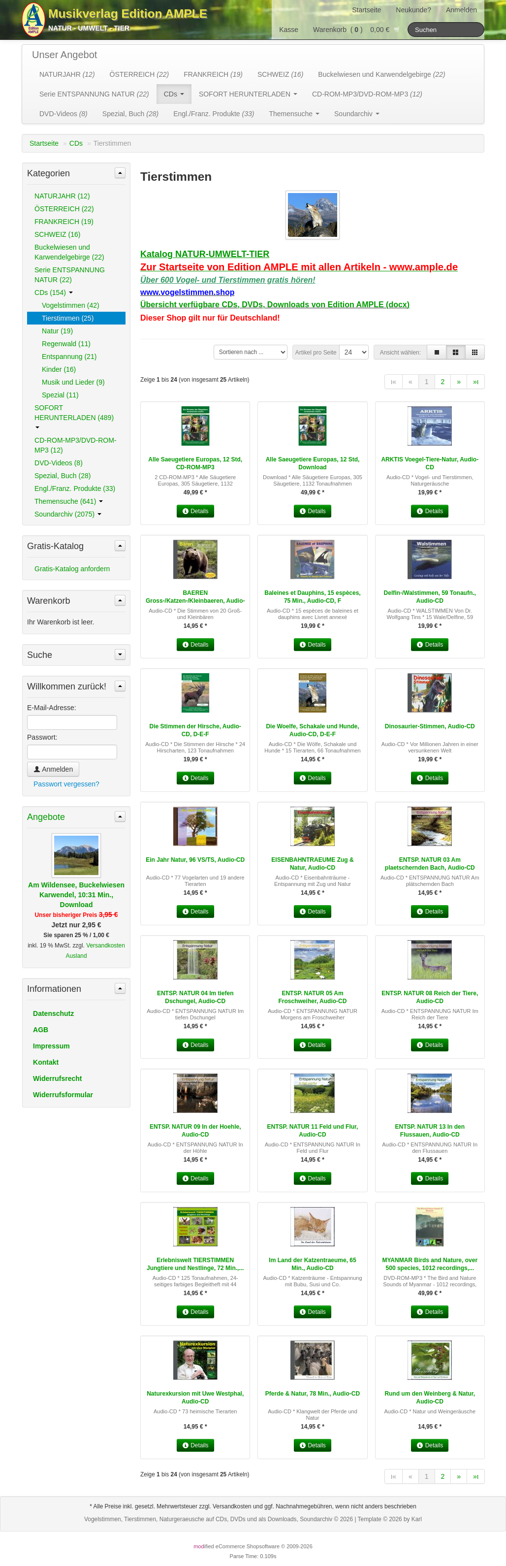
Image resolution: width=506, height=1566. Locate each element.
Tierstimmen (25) (68, 318)
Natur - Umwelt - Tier (88, 28)
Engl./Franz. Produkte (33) (74, 488)
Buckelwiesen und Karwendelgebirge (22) (69, 252)
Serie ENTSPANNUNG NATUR (94, 94)
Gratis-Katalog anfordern (72, 569)
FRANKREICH (213, 74)
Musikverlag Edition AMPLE (127, 13)
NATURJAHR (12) (62, 196)
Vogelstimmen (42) (70, 305)
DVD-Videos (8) (58, 463)
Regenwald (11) (66, 344)
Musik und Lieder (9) (73, 382)
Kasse (288, 29)
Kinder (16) (59, 369)
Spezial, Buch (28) (62, 476)
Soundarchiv (357, 114)
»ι (475, 382)
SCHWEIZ (280, 74)
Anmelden (461, 10)
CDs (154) (53, 292)
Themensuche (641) (68, 501)
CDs (174, 94)
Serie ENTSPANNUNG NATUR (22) (69, 275)
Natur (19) (57, 331)
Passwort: (42, 737)
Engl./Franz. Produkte (213, 114)
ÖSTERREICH (139, 74)
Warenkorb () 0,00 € (356, 29)
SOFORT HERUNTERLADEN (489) (74, 416)
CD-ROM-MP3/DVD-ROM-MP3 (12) (75, 445)
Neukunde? (413, 10)
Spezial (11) (60, 395)
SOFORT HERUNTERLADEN (248, 94)
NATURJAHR (67, 74)
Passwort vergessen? (66, 784)
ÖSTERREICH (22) (64, 209)
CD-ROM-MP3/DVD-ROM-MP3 (367, 94)
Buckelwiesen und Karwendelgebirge (381, 74)
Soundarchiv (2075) (67, 514)
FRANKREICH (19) (64, 222)
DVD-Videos (63, 114)
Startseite (366, 10)
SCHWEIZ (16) (57, 234)
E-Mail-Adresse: (51, 708)
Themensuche (294, 114)
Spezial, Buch (130, 114)
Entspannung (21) (69, 356)
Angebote (46, 817)
